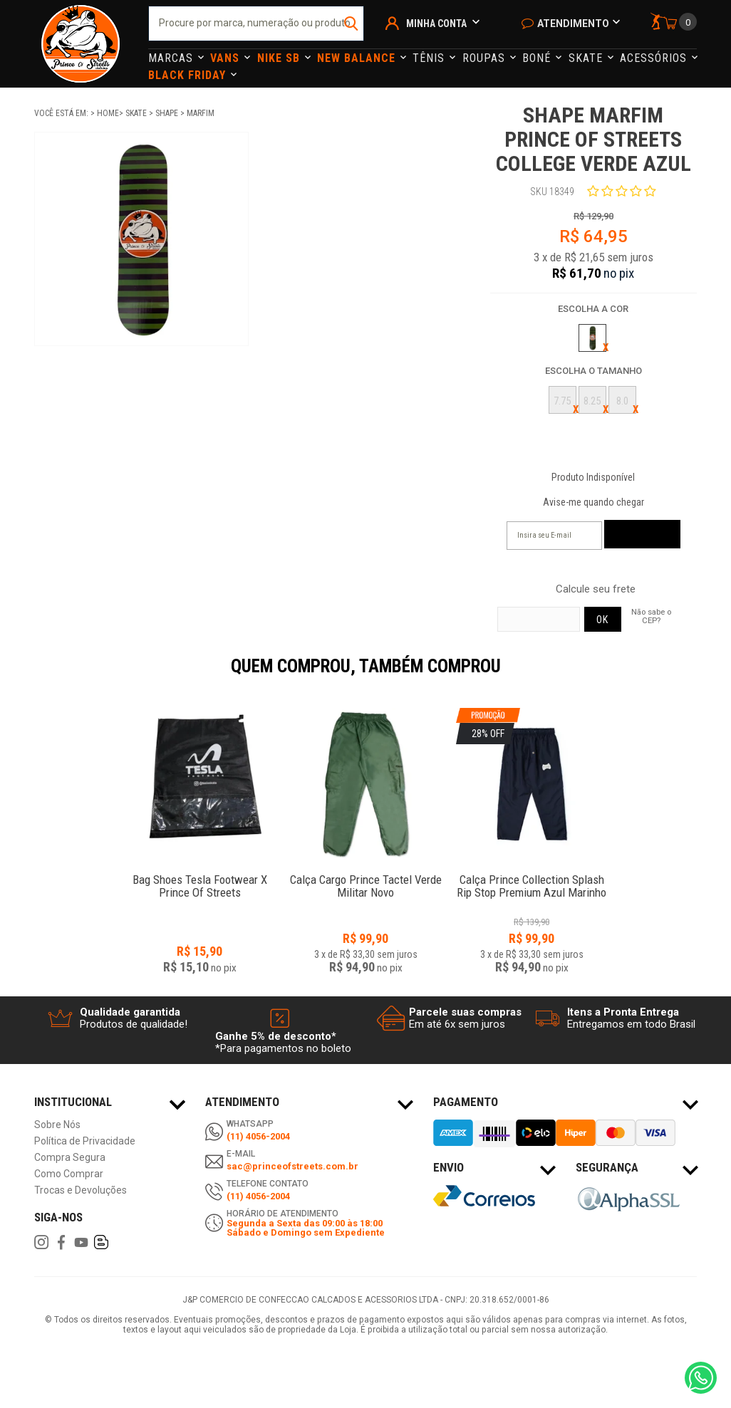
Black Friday (188, 75)
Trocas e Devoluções (80, 1190)
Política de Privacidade (84, 1141)
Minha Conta (436, 23)
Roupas (485, 58)
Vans (226, 58)
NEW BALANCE (358, 58)
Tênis (430, 58)
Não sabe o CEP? (651, 616)
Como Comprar (68, 1174)
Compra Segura (69, 1157)
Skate (587, 58)
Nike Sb (280, 58)
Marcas (172, 58)
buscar (351, 23)
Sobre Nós (57, 1125)
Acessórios (655, 58)
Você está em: (62, 113)
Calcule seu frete (596, 589)
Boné (538, 58)
